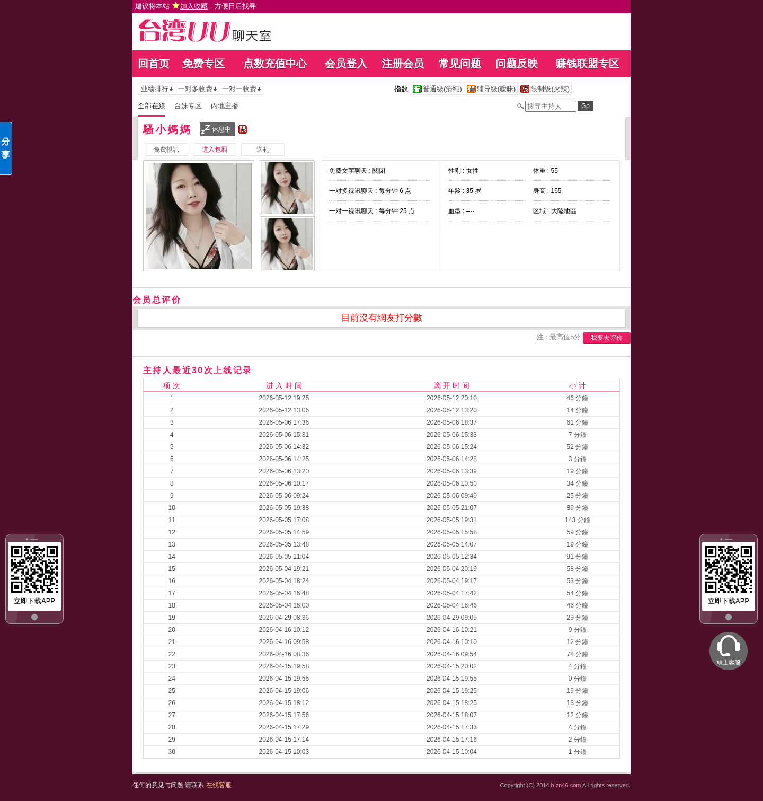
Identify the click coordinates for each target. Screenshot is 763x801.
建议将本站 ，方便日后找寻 (195, 6)
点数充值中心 (275, 63)
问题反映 (516, 63)
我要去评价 (607, 337)
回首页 (154, 63)
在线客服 (219, 785)
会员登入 (346, 63)
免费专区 (203, 63)
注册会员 (403, 63)
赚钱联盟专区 (587, 63)
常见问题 (460, 63)
